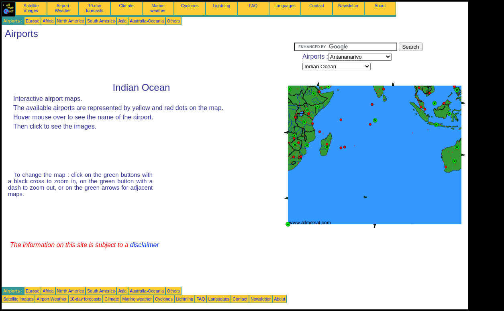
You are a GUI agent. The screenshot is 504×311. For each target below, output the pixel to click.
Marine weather (158, 8)
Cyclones (190, 5)
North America (70, 20)
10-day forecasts (94, 8)
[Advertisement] (148, 61)
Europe (32, 20)
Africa (48, 20)
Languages (285, 5)
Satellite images (31, 8)
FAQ (253, 5)
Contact (316, 5)
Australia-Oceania (147, 20)
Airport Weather (63, 8)
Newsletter (348, 5)
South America (101, 20)
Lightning (221, 5)
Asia (122, 20)
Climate (126, 5)
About (380, 5)
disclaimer (144, 244)
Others (173, 20)
